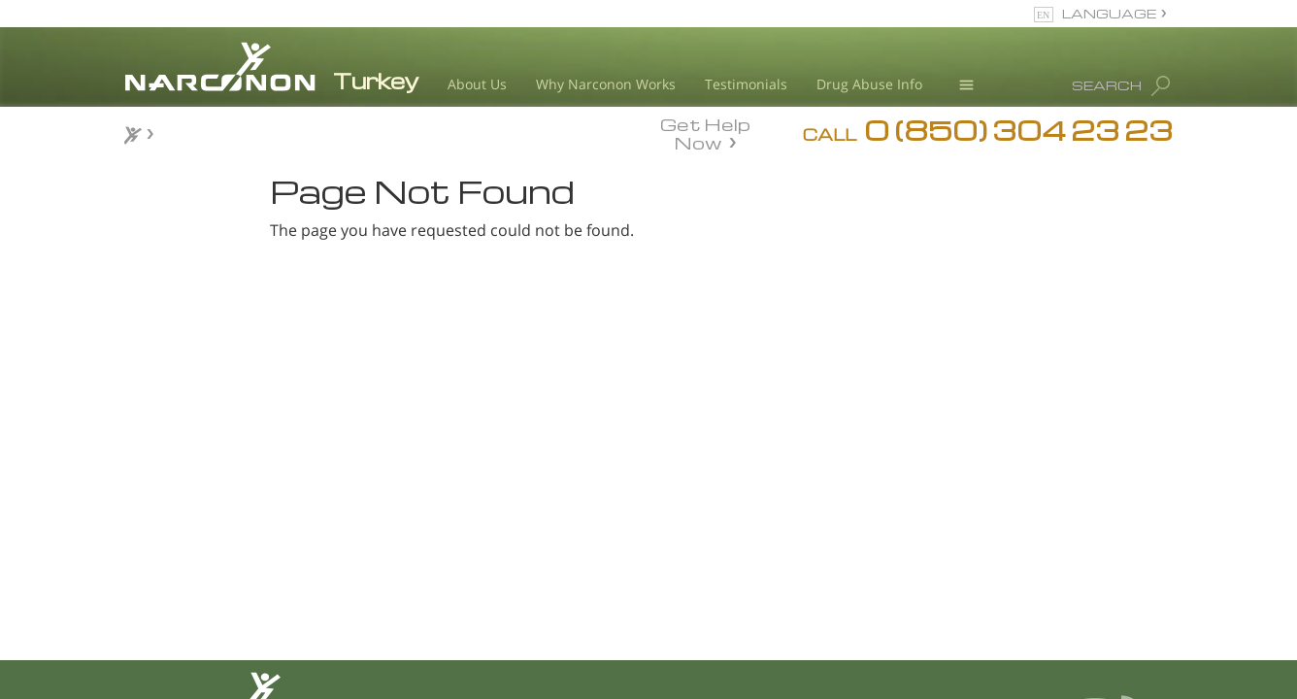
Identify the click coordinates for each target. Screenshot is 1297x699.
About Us (477, 84)
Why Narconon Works (606, 84)
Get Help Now (705, 132)
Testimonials (746, 84)
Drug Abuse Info (869, 84)
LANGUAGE (1109, 13)
